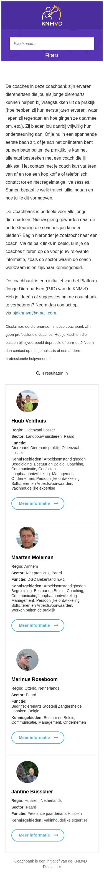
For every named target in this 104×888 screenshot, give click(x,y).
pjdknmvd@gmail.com (34, 313)
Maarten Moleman (32, 557)
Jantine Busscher (32, 793)
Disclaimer (52, 866)
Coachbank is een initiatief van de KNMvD (50, 861)
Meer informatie (34, 503)
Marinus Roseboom (34, 679)
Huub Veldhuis (28, 421)
